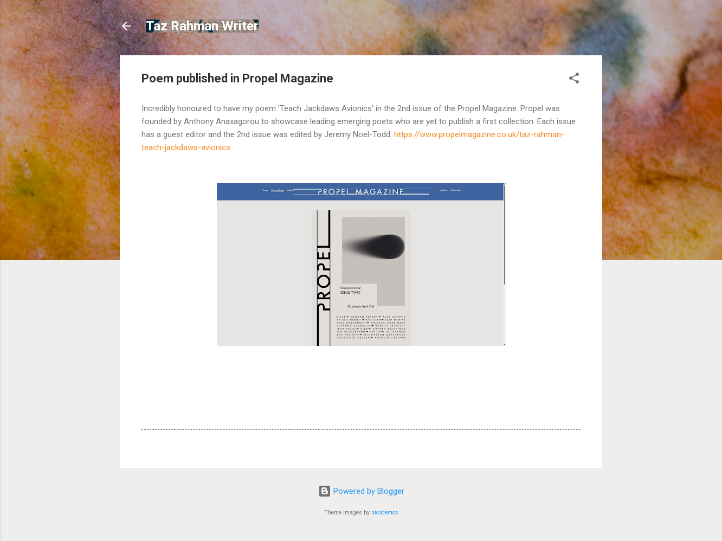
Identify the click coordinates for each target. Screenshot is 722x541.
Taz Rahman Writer (202, 26)
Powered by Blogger (361, 491)
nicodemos (384, 512)
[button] (574, 80)
